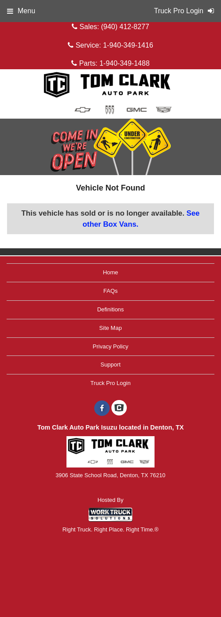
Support (110, 364)
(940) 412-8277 (125, 26)
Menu (21, 11)
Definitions (110, 309)
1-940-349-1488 (124, 63)
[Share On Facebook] (102, 408)
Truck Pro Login (110, 383)
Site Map (110, 328)
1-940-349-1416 (128, 45)
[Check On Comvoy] (119, 408)
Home (110, 272)
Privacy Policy (111, 346)
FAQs (110, 291)
